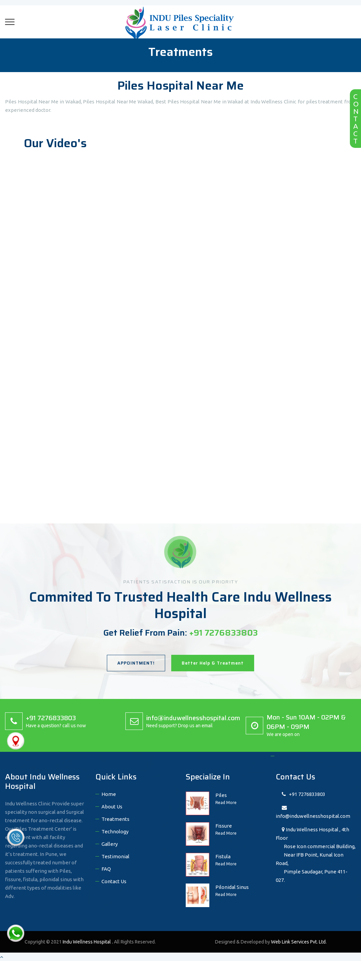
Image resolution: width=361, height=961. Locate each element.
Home (108, 794)
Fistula (223, 856)
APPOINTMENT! (136, 663)
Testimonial (115, 856)
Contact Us (113, 881)
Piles (221, 795)
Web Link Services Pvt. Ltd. (299, 941)
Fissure (223, 826)
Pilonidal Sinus (232, 887)
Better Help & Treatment (213, 663)
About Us (111, 806)
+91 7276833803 (303, 794)
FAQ (106, 869)
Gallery (109, 844)
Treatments (115, 819)
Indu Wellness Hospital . (88, 941)
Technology (114, 831)
